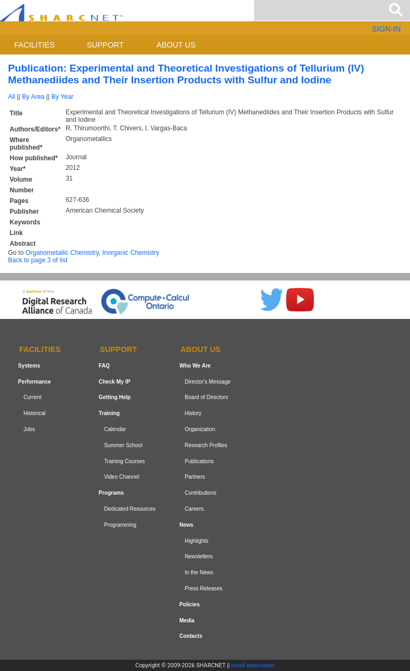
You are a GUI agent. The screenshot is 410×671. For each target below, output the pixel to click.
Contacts (190, 636)
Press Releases (204, 588)
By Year (62, 96)
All (11, 96)
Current (32, 398)
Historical (34, 413)
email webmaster (253, 665)
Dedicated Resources (129, 509)
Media (187, 620)
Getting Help (115, 398)
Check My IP (114, 382)
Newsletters (199, 556)
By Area (33, 96)
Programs (111, 493)
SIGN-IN (386, 29)
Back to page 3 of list (37, 260)
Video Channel (121, 477)
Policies (189, 604)
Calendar (115, 429)
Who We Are (195, 366)
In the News (199, 572)
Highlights (196, 541)
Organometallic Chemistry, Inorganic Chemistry (93, 252)
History (193, 413)
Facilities (34, 45)
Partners (195, 477)
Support (104, 45)
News (186, 525)
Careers (194, 509)
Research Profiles (206, 445)
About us (175, 45)
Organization (200, 429)
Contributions (200, 493)
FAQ (104, 366)
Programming (120, 525)
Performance (34, 382)
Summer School (123, 445)
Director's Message (208, 382)
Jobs (29, 429)
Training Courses (124, 461)
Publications (199, 461)
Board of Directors (206, 398)
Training (109, 413)
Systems (29, 366)
